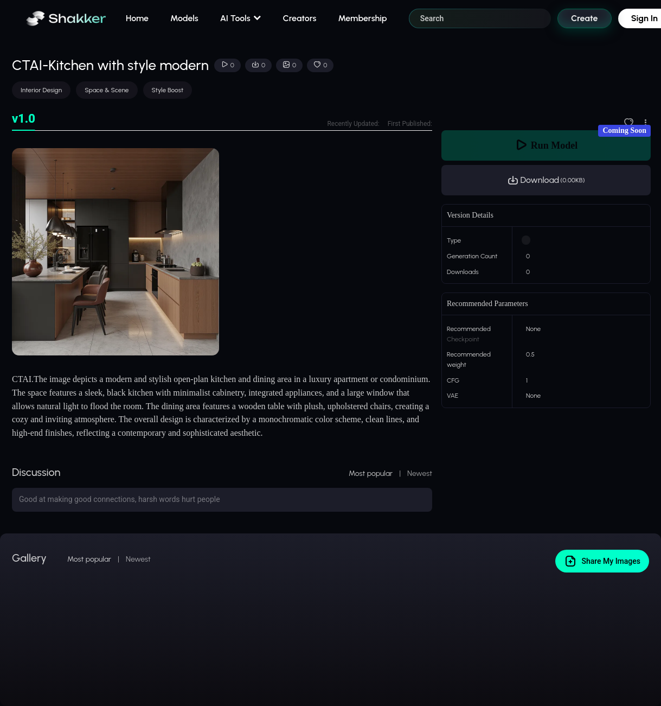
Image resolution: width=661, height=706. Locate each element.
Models (184, 18)
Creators (300, 18)
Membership (362, 18)
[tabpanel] (222, 251)
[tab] (23, 119)
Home (137, 18)
